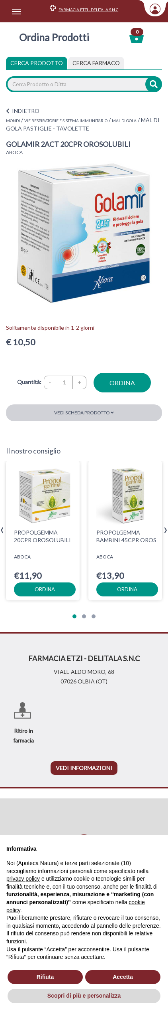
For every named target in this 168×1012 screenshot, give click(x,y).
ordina (122, 382)
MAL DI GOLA (124, 120)
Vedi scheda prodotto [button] (84, 413)
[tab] (96, 63)
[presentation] (2, 530)
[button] (74, 616)
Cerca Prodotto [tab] (36, 62)
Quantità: (29, 381)
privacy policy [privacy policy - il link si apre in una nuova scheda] (23, 878)
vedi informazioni (84, 767)
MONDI (13, 120)
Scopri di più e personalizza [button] (84, 995)
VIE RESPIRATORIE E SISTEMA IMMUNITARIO (65, 120)
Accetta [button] (123, 977)
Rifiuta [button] (45, 977)
